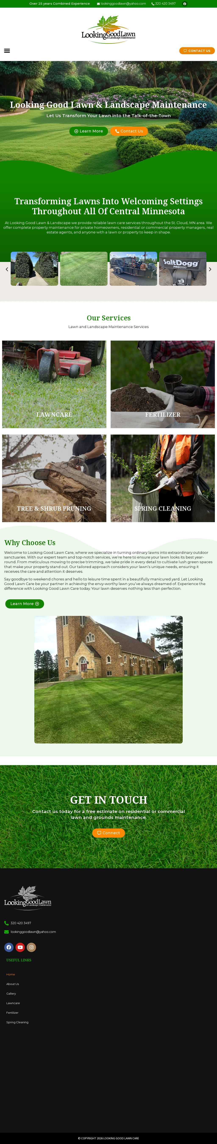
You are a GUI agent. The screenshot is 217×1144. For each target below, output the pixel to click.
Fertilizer (12, 1012)
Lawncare (13, 1003)
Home (10, 974)
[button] (7, 50)
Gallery (11, 993)
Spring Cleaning (17, 1022)
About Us (12, 984)
